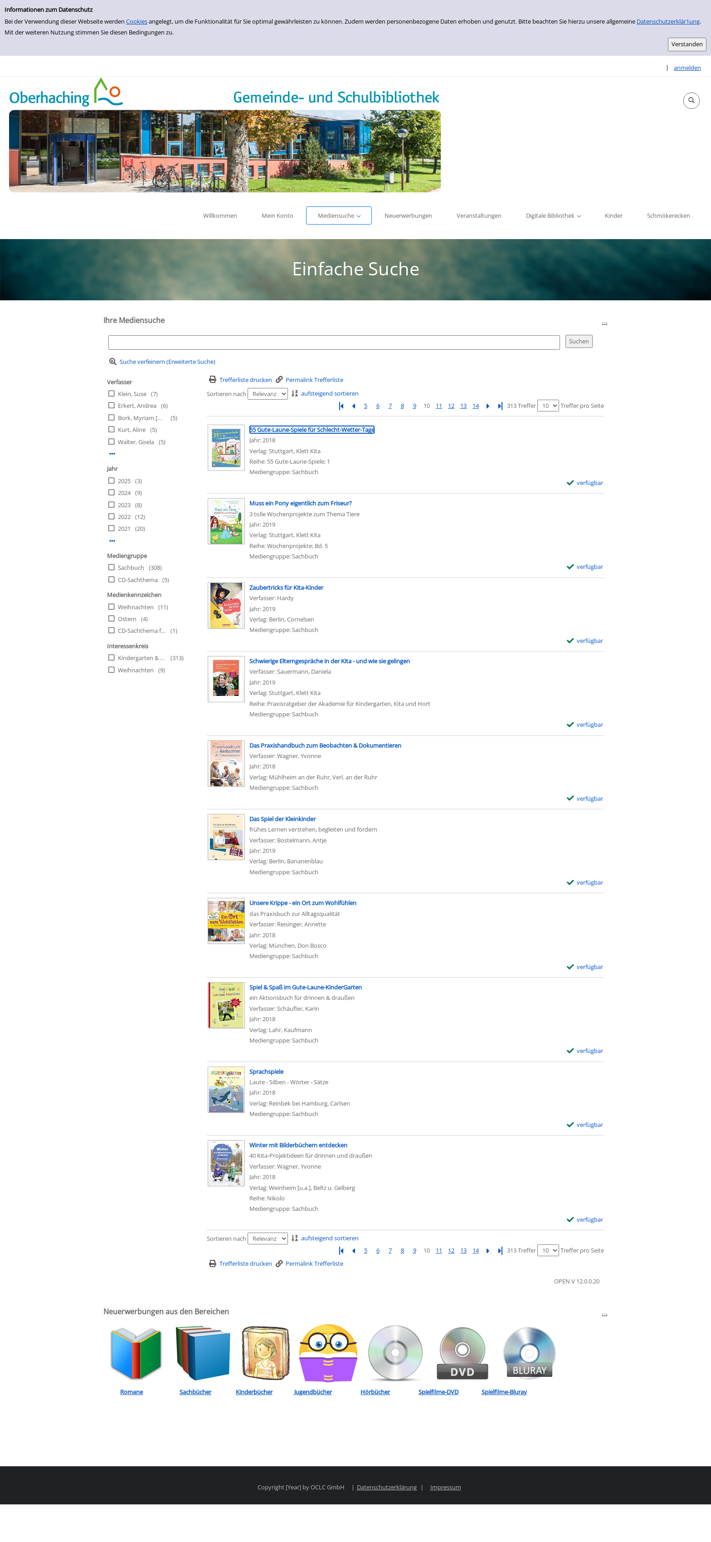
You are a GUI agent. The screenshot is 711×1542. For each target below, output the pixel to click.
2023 (124, 505)
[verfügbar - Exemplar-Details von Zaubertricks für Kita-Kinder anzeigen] (585, 641)
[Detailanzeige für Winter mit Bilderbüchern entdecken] (298, 1145)
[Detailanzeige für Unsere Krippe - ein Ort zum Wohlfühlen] (302, 903)
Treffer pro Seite (582, 405)
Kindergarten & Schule (142, 658)
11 (439, 405)
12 (451, 405)
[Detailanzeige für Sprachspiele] (266, 1071)
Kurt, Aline (132, 430)
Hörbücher (375, 1392)
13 (463, 405)
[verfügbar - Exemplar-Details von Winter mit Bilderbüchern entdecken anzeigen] (585, 1219)
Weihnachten (136, 607)
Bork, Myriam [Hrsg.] (142, 418)
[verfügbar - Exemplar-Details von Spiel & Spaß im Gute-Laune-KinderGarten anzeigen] (585, 1051)
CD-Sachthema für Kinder (142, 631)
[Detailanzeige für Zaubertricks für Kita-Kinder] (286, 587)
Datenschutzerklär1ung (668, 21)
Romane (131, 1392)
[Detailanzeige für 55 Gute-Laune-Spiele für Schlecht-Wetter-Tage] (312, 430)
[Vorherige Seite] (353, 406)
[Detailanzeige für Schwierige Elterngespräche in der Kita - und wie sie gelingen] (329, 661)
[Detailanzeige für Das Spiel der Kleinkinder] (282, 819)
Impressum (445, 1487)
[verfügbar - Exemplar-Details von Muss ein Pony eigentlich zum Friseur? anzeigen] (585, 567)
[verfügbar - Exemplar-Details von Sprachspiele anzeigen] (585, 1125)
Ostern (127, 619)
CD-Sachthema (138, 580)
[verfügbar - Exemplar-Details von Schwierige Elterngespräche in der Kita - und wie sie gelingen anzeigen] (585, 725)
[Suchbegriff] (334, 342)
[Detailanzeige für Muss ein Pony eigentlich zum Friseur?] (300, 503)
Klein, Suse (132, 394)
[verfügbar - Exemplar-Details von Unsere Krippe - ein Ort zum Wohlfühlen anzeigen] (585, 967)
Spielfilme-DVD (438, 1392)
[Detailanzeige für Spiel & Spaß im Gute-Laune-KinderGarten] (305, 987)
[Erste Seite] (341, 406)
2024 (124, 493)
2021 (124, 528)
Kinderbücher (254, 1392)
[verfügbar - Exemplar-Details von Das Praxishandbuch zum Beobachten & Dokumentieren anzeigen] (585, 798)
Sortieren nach (226, 394)
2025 (124, 481)
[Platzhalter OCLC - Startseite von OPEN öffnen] (225, 134)
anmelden (687, 68)
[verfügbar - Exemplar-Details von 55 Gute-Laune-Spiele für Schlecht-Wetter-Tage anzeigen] (585, 483)
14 (475, 405)
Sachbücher (195, 1392)
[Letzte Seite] (500, 406)
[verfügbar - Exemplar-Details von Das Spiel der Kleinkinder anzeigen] (585, 882)
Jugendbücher (313, 1392)
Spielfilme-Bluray (504, 1392)
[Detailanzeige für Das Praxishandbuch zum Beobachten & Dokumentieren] (325, 745)
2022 (124, 517)
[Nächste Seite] (487, 406)
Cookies (136, 21)
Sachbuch (131, 567)
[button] (691, 101)
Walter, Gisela (136, 442)
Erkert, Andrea (137, 405)
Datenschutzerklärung (387, 1487)
